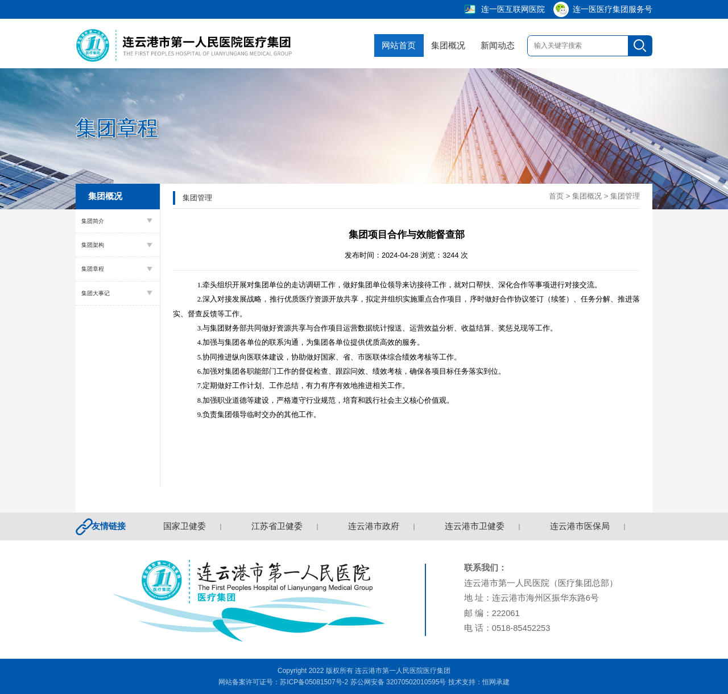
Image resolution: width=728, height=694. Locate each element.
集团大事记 (95, 293)
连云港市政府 (374, 526)
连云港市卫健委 (476, 526)
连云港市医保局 (581, 526)
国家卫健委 (185, 526)
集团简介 (92, 221)
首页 (556, 196)
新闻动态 (491, 45)
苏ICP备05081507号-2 (314, 682)
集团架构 (92, 245)
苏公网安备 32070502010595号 (398, 682)
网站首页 (392, 45)
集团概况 (442, 45)
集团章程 (92, 269)
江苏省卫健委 (278, 526)
